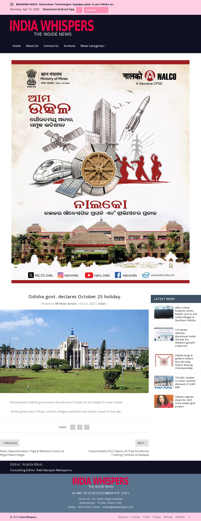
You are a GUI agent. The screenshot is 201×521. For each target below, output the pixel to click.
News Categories (92, 46)
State (101, 304)
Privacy (157, 517)
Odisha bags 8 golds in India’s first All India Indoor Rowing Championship (184, 362)
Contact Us (51, 46)
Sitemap (167, 517)
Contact (135, 517)
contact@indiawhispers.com (117, 507)
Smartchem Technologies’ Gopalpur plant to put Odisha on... (77, 4)
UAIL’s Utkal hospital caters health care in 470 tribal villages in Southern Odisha (186, 314)
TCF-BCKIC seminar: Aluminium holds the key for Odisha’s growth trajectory (185, 337)
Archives (69, 46)
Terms (146, 517)
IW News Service (66, 304)
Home (17, 46)
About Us (32, 46)
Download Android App (58, 9)
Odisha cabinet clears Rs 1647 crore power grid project (185, 401)
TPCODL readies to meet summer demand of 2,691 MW (185, 382)
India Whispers (28, 517)
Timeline (180, 517)
